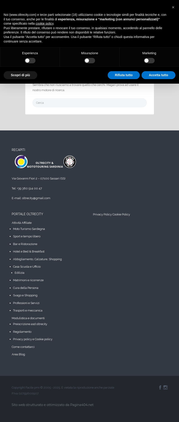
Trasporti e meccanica (27, 310)
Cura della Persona (25, 288)
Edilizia (19, 272)
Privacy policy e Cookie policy (32, 339)
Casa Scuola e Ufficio (27, 266)
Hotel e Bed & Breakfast (28, 251)
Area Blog (18, 354)
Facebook (160, 387)
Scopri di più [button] (20, 75)
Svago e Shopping (25, 295)
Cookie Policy (121, 214)
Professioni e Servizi (26, 303)
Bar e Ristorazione (25, 244)
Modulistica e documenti (28, 318)
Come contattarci (23, 347)
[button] (173, 7)
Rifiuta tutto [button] (124, 75)
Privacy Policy (102, 214)
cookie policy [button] (44, 23)
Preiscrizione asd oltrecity (30, 324)
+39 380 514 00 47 (29, 188)
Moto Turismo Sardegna (29, 229)
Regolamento (22, 331)
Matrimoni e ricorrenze (28, 280)
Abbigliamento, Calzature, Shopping (37, 259)
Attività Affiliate (22, 222)
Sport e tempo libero (26, 236)
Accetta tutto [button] (158, 75)
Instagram (165, 387)
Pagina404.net (82, 405)
